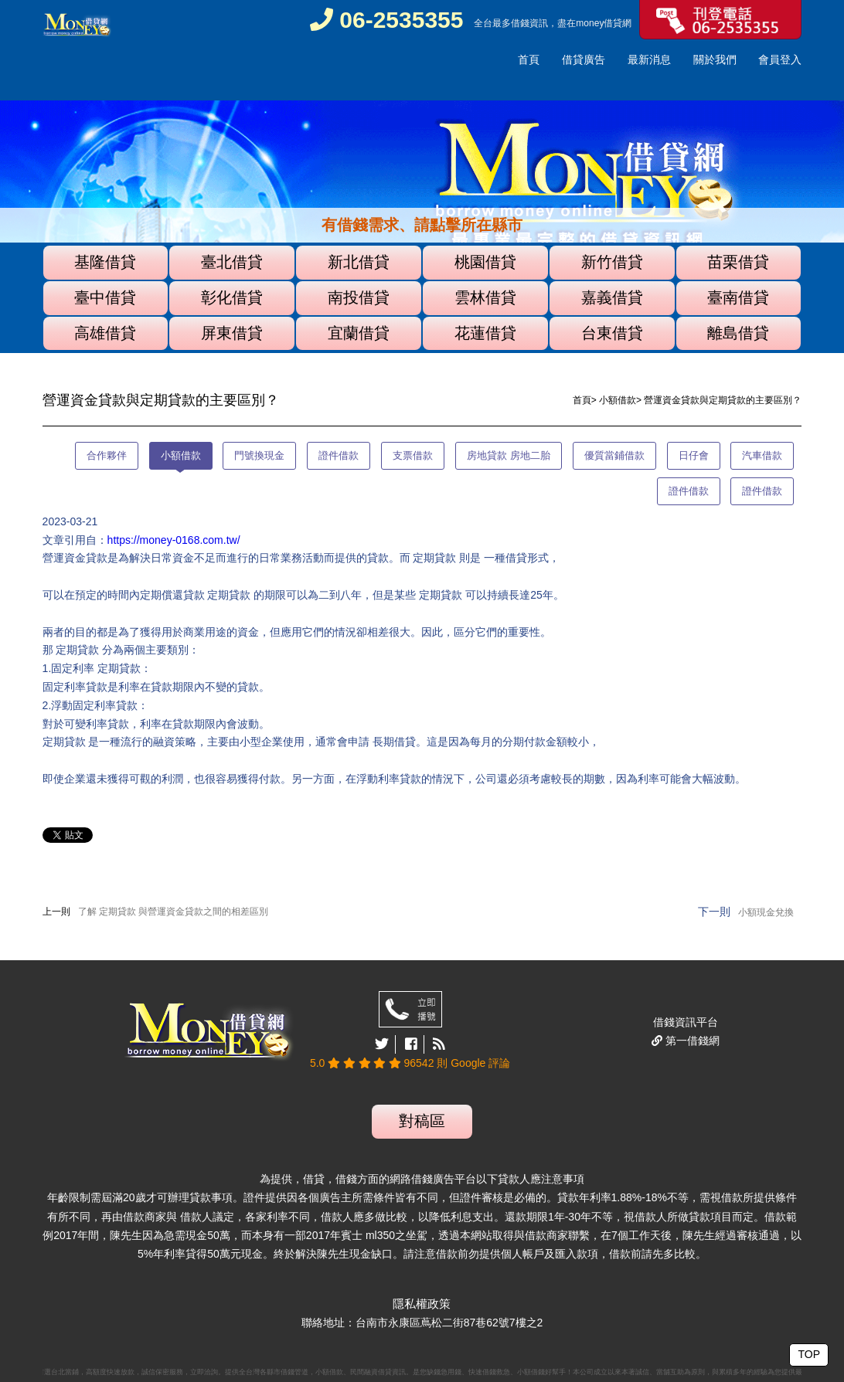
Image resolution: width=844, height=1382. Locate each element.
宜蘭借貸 (359, 332)
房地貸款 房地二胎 (508, 455)
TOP (809, 1354)
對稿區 (422, 1120)
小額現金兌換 (766, 912)
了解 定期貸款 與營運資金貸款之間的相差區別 (173, 911)
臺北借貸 (232, 261)
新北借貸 (359, 261)
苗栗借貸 (738, 261)
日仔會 (694, 455)
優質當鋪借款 (614, 455)
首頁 (528, 59)
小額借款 (617, 400)
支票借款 (413, 455)
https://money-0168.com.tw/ (173, 540)
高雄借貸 (105, 332)
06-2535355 (387, 19)
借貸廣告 (583, 59)
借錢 (520, 23)
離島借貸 (738, 332)
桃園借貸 (485, 261)
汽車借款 (762, 455)
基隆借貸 (105, 261)
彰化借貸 (232, 297)
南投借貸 (359, 297)
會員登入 (779, 59)
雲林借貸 (485, 297)
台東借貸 (612, 332)
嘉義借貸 (612, 297)
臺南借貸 (738, 297)
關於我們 (715, 59)
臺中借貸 (105, 297)
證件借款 (338, 455)
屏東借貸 (232, 332)
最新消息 (649, 59)
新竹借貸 (612, 261)
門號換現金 (259, 455)
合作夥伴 (107, 455)
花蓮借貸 (485, 332)
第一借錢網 (691, 1040)
